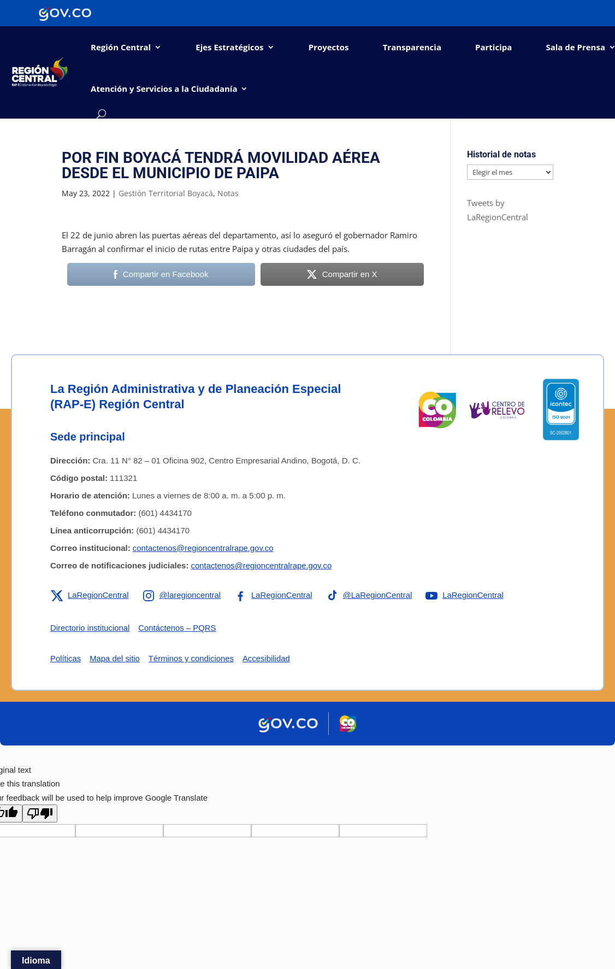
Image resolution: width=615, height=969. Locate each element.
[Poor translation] (39, 812)
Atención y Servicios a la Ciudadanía (164, 88)
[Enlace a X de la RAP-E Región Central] (89, 595)
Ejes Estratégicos (229, 47)
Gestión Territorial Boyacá (166, 193)
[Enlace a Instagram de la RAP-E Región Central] (182, 595)
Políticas (65, 658)
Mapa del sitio (115, 658)
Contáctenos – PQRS (178, 627)
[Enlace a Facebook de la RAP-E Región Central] (274, 595)
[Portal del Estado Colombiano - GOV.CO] (65, 13)
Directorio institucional (90, 627)
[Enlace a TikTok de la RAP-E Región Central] (371, 595)
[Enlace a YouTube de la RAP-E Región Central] (467, 595)
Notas (228, 193)
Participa (493, 47)
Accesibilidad (268, 658)
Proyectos (329, 47)
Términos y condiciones (192, 658)
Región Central (121, 47)
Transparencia (412, 47)
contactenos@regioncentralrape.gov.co (204, 548)
